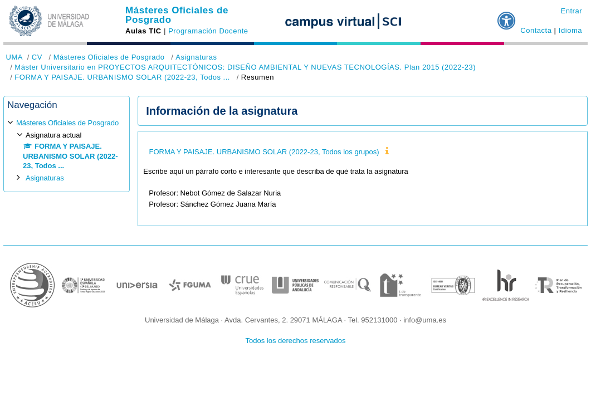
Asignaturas (196, 57)
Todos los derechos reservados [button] (296, 340)
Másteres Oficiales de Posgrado (176, 15)
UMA (14, 57)
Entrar (571, 11)
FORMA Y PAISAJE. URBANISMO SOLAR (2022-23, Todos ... (122, 77)
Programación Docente (208, 31)
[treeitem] (66, 150)
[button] (507, 16)
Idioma (570, 30)
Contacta (535, 30)
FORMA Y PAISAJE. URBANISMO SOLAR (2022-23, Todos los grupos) (264, 152)
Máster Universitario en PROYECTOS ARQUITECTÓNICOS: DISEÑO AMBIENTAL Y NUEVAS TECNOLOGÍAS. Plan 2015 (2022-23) (245, 67)
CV (37, 57)
